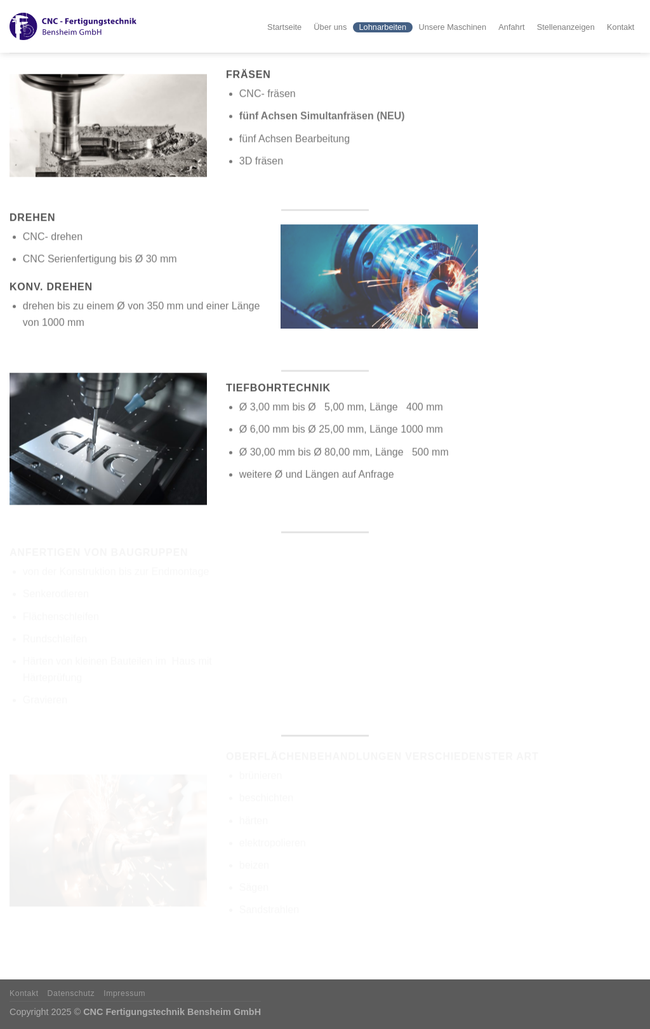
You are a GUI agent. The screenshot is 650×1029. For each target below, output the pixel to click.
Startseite (284, 27)
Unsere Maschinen (452, 27)
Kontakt (620, 27)
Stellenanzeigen (566, 27)
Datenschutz (71, 993)
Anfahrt (511, 27)
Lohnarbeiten (382, 27)
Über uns (330, 27)
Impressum (124, 993)
